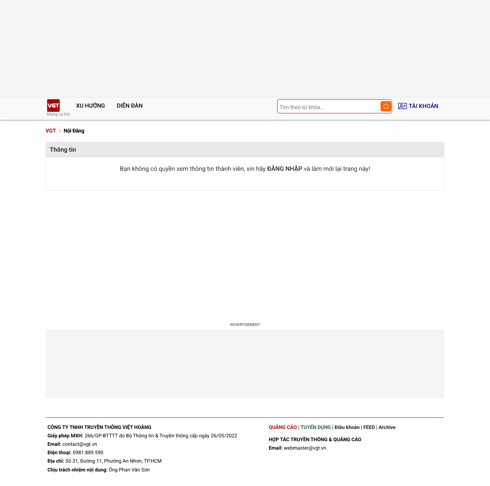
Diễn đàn (129, 105)
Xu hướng (90, 105)
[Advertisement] (245, 255)
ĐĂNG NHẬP (284, 168)
